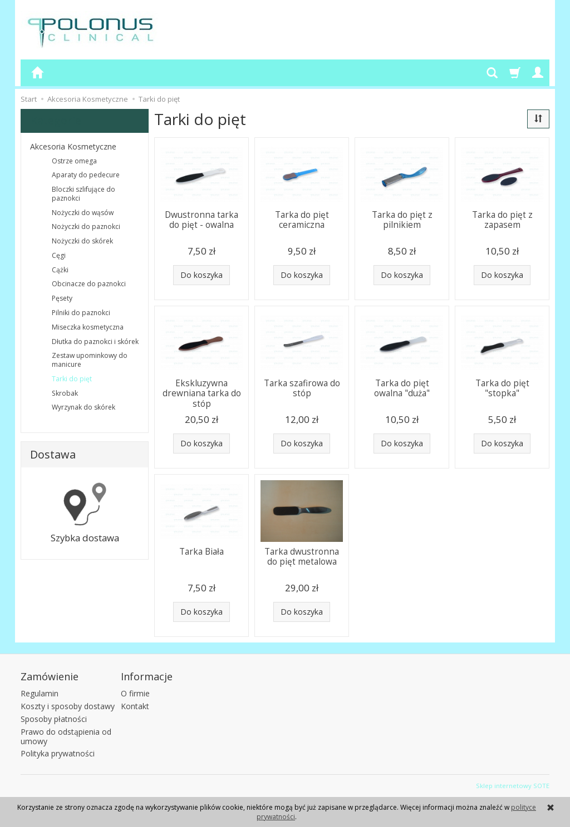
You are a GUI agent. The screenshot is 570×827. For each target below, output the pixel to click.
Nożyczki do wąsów (83, 212)
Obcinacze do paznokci (89, 283)
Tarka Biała (201, 551)
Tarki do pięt (72, 378)
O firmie (135, 693)
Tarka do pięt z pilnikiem (402, 220)
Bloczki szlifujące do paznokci (83, 194)
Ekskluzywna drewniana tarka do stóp (202, 393)
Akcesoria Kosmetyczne (73, 146)
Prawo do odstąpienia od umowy (66, 736)
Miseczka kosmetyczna (88, 327)
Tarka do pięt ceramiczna (302, 220)
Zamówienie (49, 676)
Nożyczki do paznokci (86, 226)
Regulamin (39, 693)
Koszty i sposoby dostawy (68, 706)
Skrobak (65, 393)
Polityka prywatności (58, 753)
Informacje (147, 676)
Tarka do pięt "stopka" (502, 388)
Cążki (60, 270)
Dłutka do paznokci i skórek (95, 341)
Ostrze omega (74, 161)
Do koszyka (201, 275)
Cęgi (59, 255)
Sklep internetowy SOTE (512, 785)
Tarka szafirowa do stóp (302, 388)
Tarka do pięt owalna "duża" (402, 388)
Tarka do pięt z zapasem (502, 220)
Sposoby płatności (54, 719)
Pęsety (62, 298)
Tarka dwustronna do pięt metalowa (301, 556)
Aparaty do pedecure (86, 175)
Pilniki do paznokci (81, 312)
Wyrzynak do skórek (83, 407)
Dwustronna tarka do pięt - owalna (201, 220)
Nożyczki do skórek (82, 241)
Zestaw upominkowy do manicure (89, 360)
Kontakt (135, 706)
